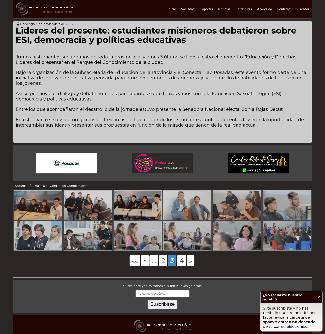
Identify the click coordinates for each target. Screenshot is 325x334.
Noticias (224, 9)
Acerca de (264, 9)
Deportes (206, 9)
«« (135, 261)
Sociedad (188, 9)
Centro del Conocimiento (69, 186)
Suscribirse (162, 304)
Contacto (283, 9)
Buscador (302, 9)
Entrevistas (243, 9)
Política (39, 186)
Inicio (171, 9)
